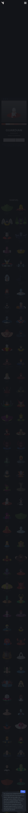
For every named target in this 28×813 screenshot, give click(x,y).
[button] (25, 2)
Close (23, 791)
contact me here (14, 801)
